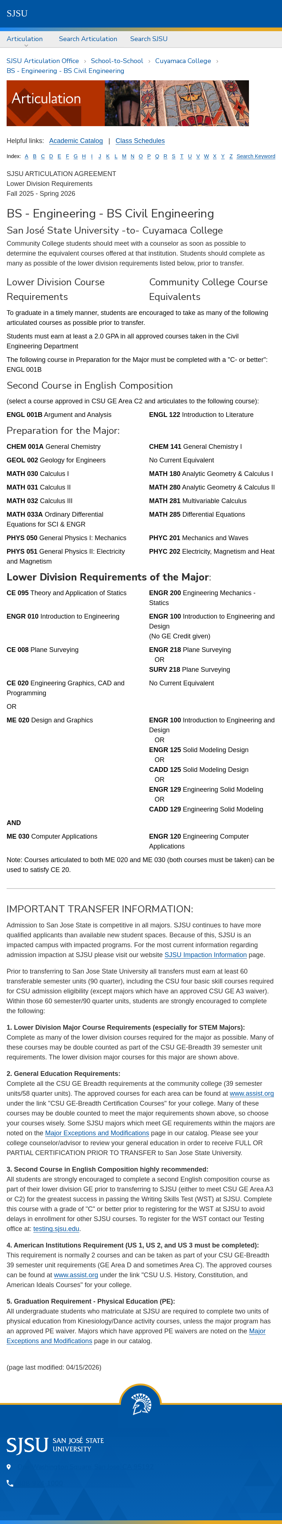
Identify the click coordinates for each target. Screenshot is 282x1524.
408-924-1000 (40, 1483)
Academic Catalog (76, 140)
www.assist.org (252, 1093)
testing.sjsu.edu (56, 1228)
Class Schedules (140, 140)
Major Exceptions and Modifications (97, 1133)
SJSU (17, 13)
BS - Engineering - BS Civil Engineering (65, 70)
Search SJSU (149, 38)
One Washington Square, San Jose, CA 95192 (86, 1466)
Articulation (25, 38)
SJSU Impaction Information (205, 955)
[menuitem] (26, 39)
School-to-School (117, 60)
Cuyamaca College (183, 60)
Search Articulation (88, 38)
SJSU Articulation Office (43, 60)
